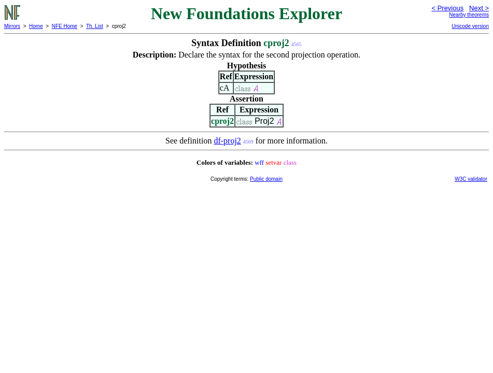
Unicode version (470, 26)
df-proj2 (227, 140)
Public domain (266, 179)
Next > (479, 8)
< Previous (447, 8)
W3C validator (471, 179)
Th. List (94, 26)
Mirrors (12, 26)
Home (36, 26)
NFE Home (64, 26)
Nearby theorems (469, 15)
